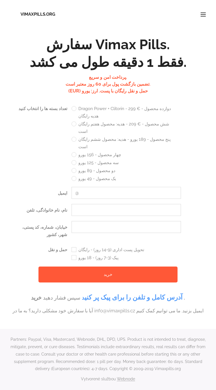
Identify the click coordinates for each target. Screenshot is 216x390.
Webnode (126, 379)
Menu (203, 14)
